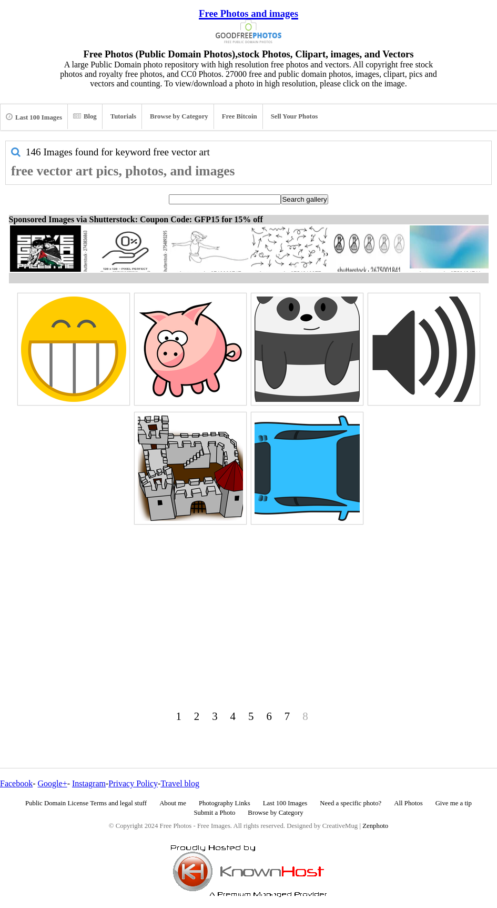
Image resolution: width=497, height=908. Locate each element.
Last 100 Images (34, 117)
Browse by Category (179, 116)
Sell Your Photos (294, 116)
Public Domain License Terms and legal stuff (86, 803)
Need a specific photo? (350, 803)
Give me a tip (453, 803)
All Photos (408, 803)
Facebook (16, 783)
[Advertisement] (248, 601)
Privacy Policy (133, 783)
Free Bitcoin (239, 116)
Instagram (89, 783)
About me (172, 803)
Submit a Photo (214, 812)
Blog (85, 116)
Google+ (52, 783)
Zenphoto (375, 826)
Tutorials (123, 116)
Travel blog (179, 783)
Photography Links (224, 803)
